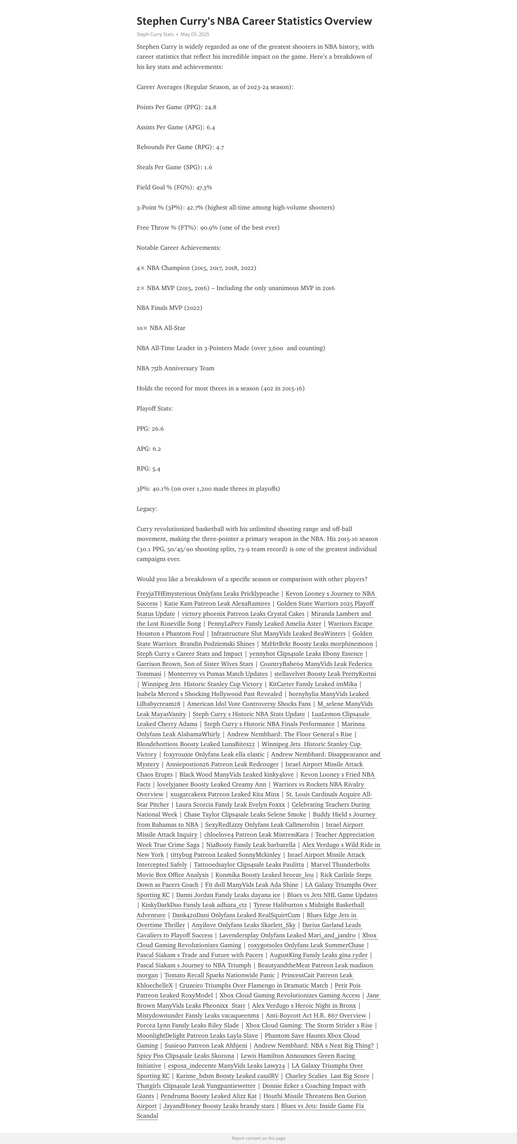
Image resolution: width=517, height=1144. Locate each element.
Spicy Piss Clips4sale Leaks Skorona (185, 1056)
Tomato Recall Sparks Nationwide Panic (220, 975)
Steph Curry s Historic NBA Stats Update (249, 714)
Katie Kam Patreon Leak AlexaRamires (217, 603)
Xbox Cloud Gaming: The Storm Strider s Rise (309, 1025)
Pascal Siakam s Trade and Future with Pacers (200, 955)
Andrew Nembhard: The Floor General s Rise (289, 734)
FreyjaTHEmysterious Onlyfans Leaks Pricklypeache (208, 593)
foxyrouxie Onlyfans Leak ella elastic (214, 754)
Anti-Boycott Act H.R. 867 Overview (316, 1015)
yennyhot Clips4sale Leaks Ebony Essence (306, 653)
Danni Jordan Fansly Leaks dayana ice (228, 895)
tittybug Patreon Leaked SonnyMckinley (226, 855)
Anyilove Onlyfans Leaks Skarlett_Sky (244, 925)
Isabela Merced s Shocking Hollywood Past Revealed (209, 694)
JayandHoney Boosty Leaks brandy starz (219, 1106)
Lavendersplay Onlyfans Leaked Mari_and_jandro (287, 935)
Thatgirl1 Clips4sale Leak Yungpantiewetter (196, 1086)
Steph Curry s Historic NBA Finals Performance (269, 724)
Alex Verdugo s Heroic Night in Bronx (304, 1005)
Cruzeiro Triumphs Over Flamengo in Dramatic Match (253, 985)
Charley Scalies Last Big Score (327, 1076)
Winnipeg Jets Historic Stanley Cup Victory (202, 684)
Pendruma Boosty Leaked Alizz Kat (209, 1096)
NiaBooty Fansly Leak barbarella (251, 845)
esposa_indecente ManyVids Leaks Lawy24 (226, 1065)
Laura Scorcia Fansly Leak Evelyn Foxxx (230, 804)
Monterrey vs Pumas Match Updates (218, 674)
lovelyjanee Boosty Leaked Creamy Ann (211, 784)
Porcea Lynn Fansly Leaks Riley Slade (188, 1025)
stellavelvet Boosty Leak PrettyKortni (325, 674)
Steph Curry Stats (155, 34)
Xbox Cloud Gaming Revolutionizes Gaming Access (290, 995)
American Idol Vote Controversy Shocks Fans (249, 704)
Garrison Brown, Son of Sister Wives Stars (195, 664)
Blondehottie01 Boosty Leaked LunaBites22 (196, 744)
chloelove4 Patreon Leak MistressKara (256, 834)
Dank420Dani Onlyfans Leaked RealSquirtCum (236, 915)
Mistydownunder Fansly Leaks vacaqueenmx (198, 1015)
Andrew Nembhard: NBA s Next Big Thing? (314, 1045)
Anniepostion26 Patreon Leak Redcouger (222, 764)
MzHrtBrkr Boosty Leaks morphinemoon (317, 644)
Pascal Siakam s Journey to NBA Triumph (194, 965)
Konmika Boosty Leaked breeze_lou (264, 875)
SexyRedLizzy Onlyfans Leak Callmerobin (262, 824)
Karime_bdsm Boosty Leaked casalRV (227, 1076)
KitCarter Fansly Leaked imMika (313, 684)
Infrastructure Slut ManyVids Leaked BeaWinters (278, 633)
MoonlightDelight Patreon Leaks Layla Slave (197, 1035)
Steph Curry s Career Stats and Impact (190, 653)
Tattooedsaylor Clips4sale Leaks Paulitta (249, 864)
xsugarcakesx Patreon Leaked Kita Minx (224, 794)
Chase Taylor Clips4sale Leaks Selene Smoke (245, 814)
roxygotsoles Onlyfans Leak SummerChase (306, 945)
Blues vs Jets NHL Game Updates (332, 895)
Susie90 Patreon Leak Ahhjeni (206, 1045)
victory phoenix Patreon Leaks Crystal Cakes (243, 614)
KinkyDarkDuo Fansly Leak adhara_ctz (194, 905)
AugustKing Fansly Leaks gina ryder (319, 955)
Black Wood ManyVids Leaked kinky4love (236, 774)
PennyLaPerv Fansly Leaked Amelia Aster (264, 623)
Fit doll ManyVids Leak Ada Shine (251, 885)
